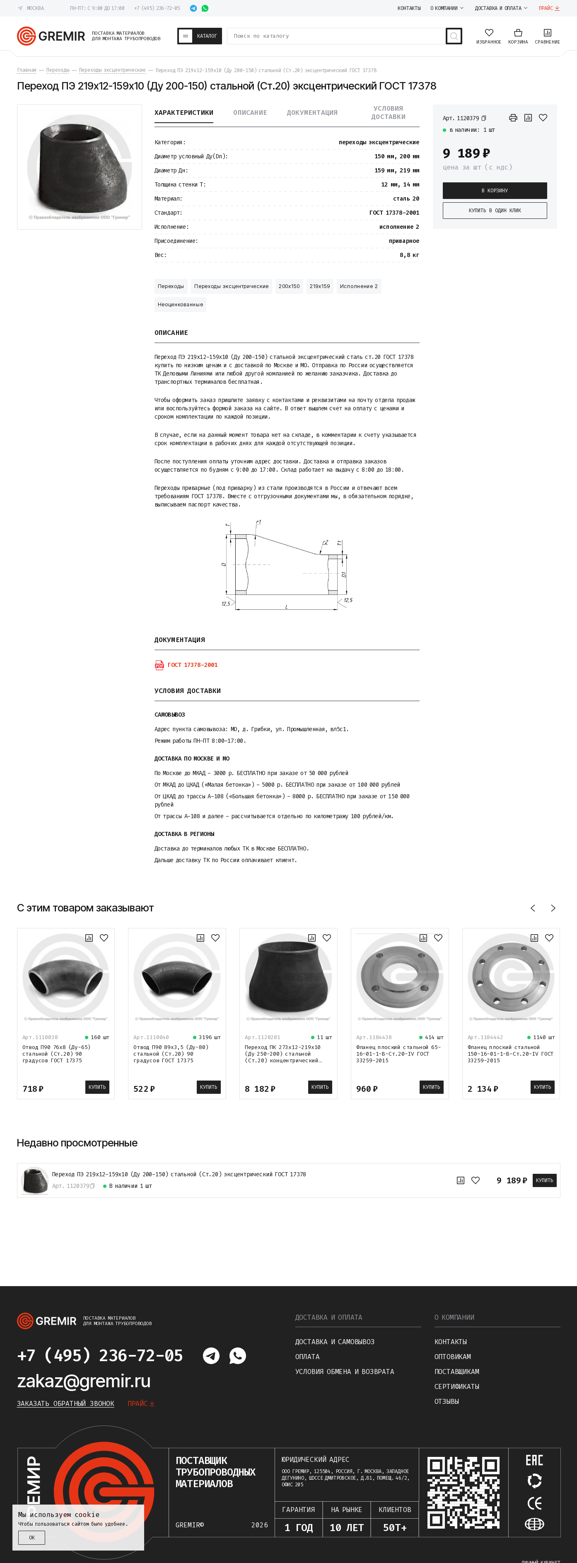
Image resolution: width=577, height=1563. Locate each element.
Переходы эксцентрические (231, 286)
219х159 (320, 286)
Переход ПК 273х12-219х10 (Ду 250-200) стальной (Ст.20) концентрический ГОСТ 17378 (283, 1057)
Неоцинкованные (180, 304)
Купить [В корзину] (97, 1087)
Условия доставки (389, 112)
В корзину (495, 190)
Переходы (171, 286)
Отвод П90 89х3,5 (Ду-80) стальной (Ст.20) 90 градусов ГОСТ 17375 (170, 1054)
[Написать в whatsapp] (205, 8)
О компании (454, 1317)
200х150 (289, 286)
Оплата (307, 1356)
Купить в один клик (495, 210)
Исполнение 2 (359, 286)
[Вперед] (553, 908)
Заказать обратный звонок (65, 1403)
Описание (250, 113)
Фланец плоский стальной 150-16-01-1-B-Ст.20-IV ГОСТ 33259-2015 (511, 1054)
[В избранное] (543, 117)
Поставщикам (457, 1371)
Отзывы (447, 1401)
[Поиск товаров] (454, 36)
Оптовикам (453, 1356)
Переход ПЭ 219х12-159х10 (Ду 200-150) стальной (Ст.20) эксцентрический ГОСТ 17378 (179, 1174)
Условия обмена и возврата (344, 1371)
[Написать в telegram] (193, 8)
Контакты (451, 1342)
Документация (312, 113)
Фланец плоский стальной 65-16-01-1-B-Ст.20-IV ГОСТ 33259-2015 (398, 1054)
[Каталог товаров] (199, 36)
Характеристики (184, 113)
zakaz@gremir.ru (84, 1380)
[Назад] (533, 908)
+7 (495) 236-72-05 (156, 8)
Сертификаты (457, 1386)
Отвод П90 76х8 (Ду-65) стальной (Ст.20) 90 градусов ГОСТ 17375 (56, 1054)
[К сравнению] (528, 117)
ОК (32, 1537)
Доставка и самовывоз (335, 1342)
